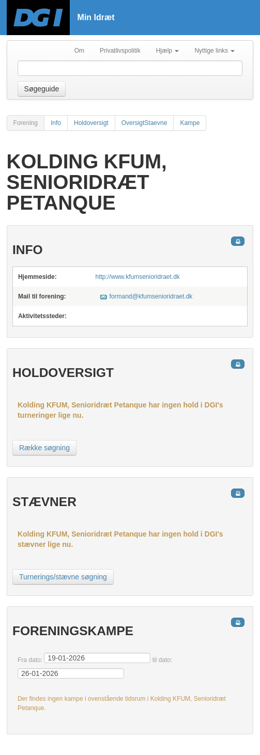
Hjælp (167, 50)
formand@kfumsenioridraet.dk (150, 296)
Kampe (190, 123)
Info (56, 123)
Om (79, 50)
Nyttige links (214, 50)
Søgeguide (41, 89)
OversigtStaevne (144, 123)
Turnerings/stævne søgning (63, 577)
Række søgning (44, 448)
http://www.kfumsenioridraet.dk (137, 276)
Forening (25, 123)
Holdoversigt (91, 123)
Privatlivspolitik (120, 50)
